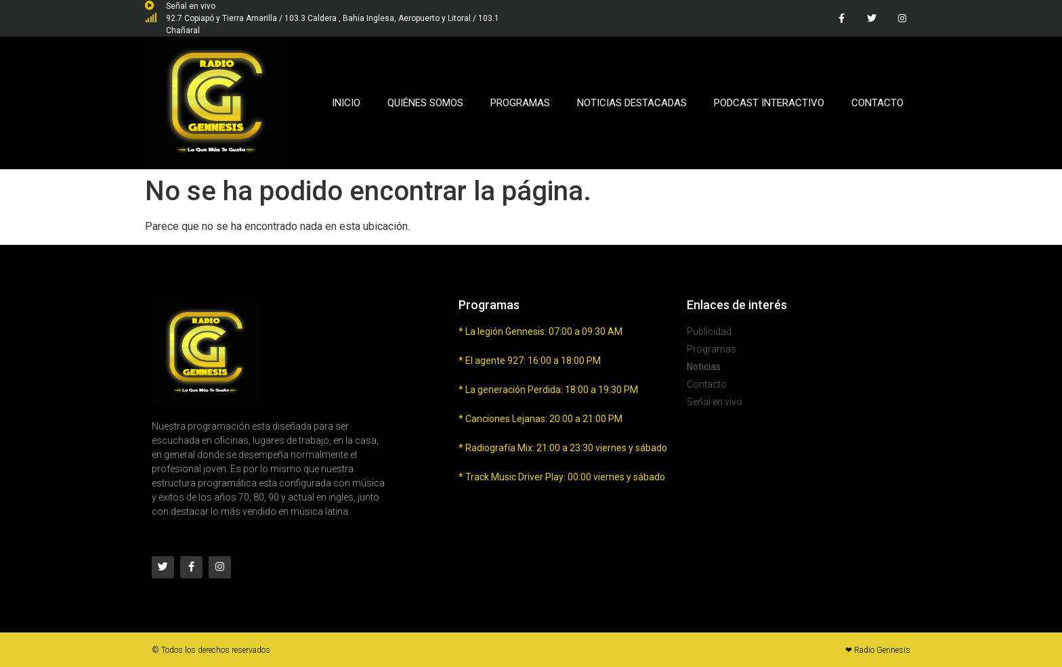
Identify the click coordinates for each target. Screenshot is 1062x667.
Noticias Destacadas (632, 103)
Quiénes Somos (425, 103)
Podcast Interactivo (769, 103)
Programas (520, 103)
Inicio (346, 103)
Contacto (877, 103)
